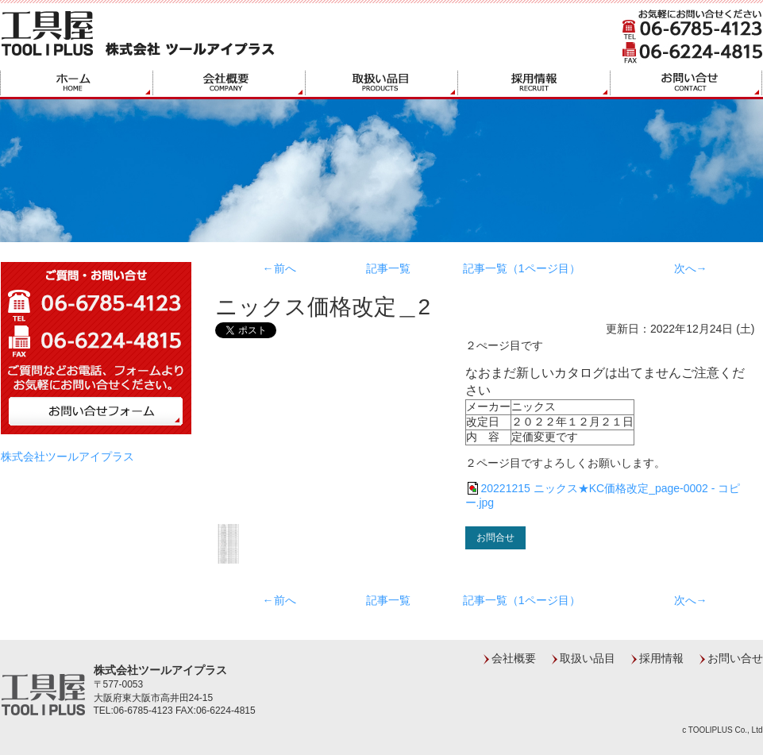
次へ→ (690, 268)
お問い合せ (735, 658)
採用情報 (661, 658)
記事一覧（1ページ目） (521, 268)
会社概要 (513, 658)
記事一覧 (388, 268)
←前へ (279, 268)
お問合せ (495, 537)
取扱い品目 (587, 658)
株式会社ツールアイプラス (67, 456)
